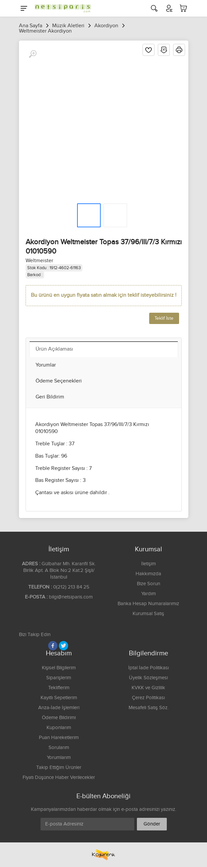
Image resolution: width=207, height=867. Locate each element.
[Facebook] (52, 645)
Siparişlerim (58, 678)
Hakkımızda (148, 574)
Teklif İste (164, 318)
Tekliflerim (58, 688)
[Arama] (154, 8)
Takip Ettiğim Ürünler (58, 767)
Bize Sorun (148, 584)
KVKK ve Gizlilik (148, 688)
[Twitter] (63, 645)
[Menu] (24, 8)
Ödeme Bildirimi (59, 717)
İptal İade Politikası (148, 668)
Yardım (148, 593)
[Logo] (61, 8)
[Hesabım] (168, 8)
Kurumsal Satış (148, 613)
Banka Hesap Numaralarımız (148, 603)
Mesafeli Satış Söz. (148, 707)
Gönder (152, 824)
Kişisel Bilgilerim (59, 668)
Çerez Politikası (148, 698)
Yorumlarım (59, 757)
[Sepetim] (183, 8)
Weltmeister (39, 261)
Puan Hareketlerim (59, 737)
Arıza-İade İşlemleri (58, 707)
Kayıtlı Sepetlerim (59, 698)
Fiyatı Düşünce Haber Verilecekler (59, 777)
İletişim (148, 564)
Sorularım (59, 747)
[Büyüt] (33, 54)
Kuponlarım (59, 727)
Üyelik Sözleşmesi (148, 678)
